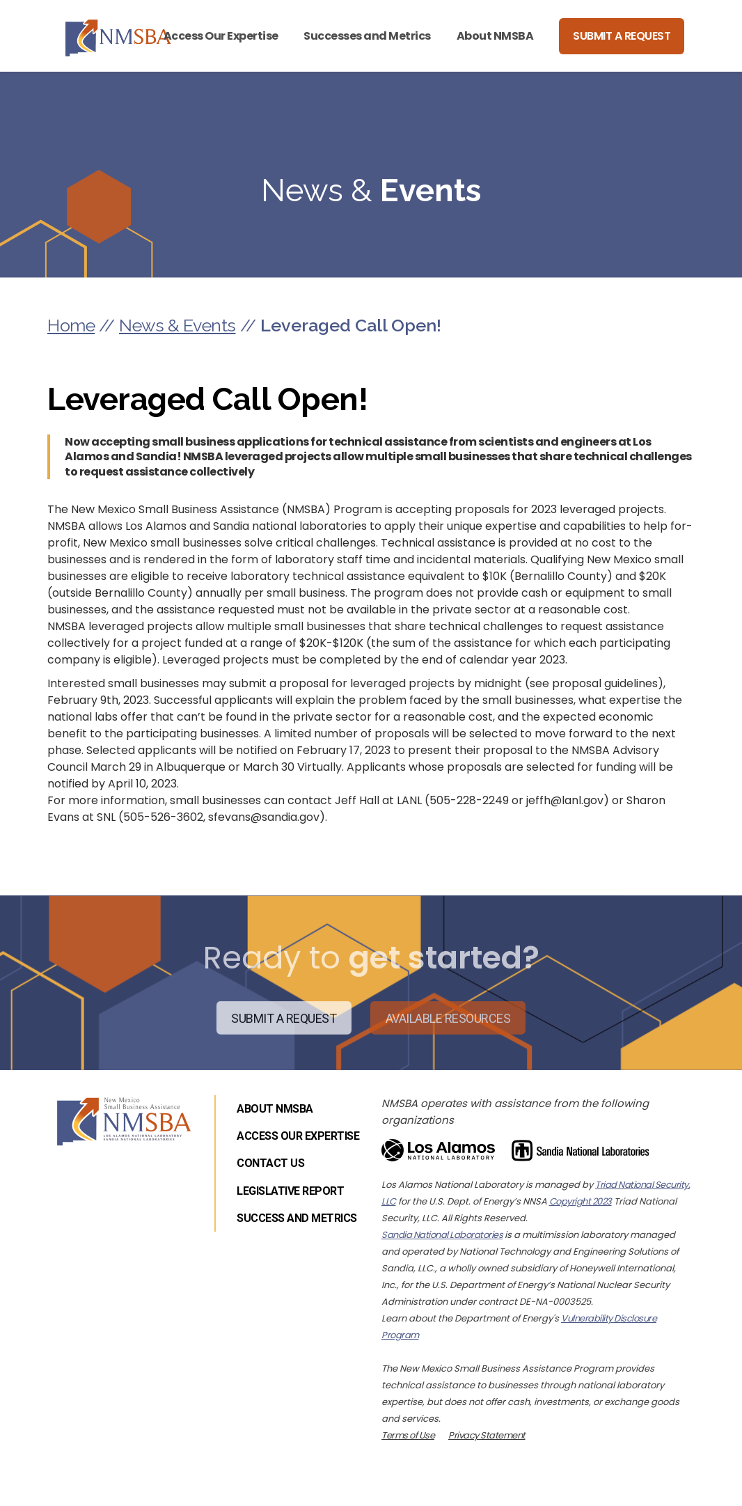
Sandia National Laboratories (442, 1234)
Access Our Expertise (221, 36)
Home (71, 325)
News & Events (177, 325)
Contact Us (270, 1163)
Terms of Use (407, 1435)
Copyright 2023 (580, 1201)
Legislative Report (290, 1191)
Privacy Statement (487, 1435)
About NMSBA (495, 36)
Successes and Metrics (367, 36)
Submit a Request (621, 36)
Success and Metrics (297, 1218)
